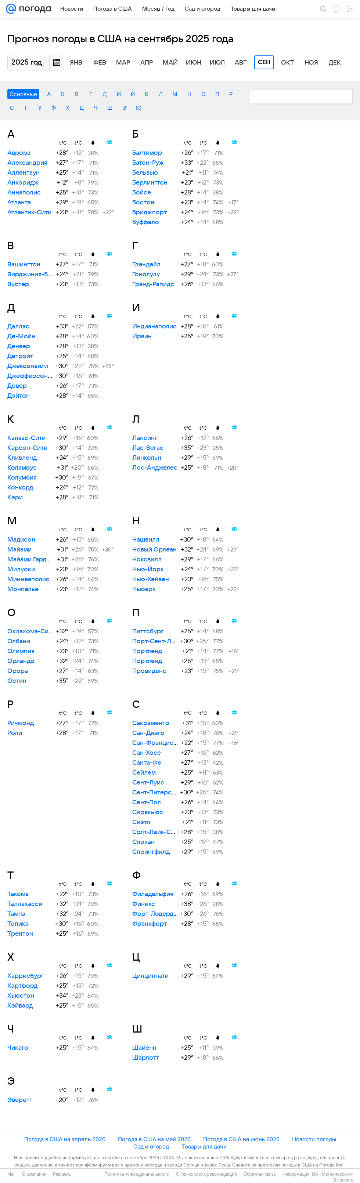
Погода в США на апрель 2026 (64, 1139)
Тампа (16, 914)
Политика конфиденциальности (136, 1174)
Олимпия (21, 651)
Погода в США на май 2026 (154, 1139)
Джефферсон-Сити (36, 376)
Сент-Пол (146, 802)
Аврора (18, 153)
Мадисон (21, 539)
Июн (193, 62)
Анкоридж (23, 182)
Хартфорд (22, 986)
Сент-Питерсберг (159, 792)
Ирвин (142, 336)
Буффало (145, 222)
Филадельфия (152, 894)
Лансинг (144, 438)
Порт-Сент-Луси (157, 641)
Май (170, 62)
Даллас (18, 326)
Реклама (62, 1174)
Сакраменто (150, 723)
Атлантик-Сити (29, 212)
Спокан (143, 842)
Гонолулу (146, 274)
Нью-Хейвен (150, 579)
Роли (14, 733)
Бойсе (141, 192)
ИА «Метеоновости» (332, 1174)
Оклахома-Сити (31, 631)
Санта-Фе (146, 763)
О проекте (342, 1180)
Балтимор (147, 153)
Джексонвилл (27, 366)
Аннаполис (24, 192)
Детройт (20, 356)
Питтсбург (147, 631)
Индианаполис (154, 326)
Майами (19, 549)
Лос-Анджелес (154, 468)
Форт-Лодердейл (158, 914)
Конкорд (20, 487)
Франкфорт (149, 924)
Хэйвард (20, 1005)
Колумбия (22, 477)
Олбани (18, 641)
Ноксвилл (147, 559)
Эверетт (19, 1100)
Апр (146, 62)
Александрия (27, 163)
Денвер (18, 346)
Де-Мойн (21, 336)
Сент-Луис (148, 782)
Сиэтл (141, 822)
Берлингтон (150, 182)
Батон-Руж (148, 163)
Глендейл (146, 264)
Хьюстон (20, 996)
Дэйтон (18, 396)
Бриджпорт (149, 212)
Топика (18, 924)
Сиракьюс (147, 812)
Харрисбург (25, 976)
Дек (335, 62)
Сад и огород (151, 1146)
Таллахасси (24, 904)
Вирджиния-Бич (31, 274)
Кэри (15, 497)
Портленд (147, 651)
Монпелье (23, 589)
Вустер (18, 284)
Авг (240, 62)
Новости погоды (314, 1139)
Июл (217, 62)
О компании (34, 1174)
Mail (11, 1174)
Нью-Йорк (148, 569)
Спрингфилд (151, 852)
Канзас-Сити (26, 438)
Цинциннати (150, 976)
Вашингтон (23, 264)
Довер (17, 386)
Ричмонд (20, 723)
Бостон (143, 202)
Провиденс (149, 671)
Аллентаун (23, 173)
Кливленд (22, 458)
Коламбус (22, 468)
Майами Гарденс (32, 559)
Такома (18, 894)
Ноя (311, 62)
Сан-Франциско (156, 743)
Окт (287, 62)
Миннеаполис (28, 579)
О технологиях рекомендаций (206, 1174)
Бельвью (145, 173)
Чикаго (17, 1048)
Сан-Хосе (146, 753)
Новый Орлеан (154, 549)
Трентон (20, 934)
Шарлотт (145, 1058)
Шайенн (144, 1048)
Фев (99, 62)
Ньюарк (144, 589)
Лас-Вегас (147, 448)
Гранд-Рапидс (153, 284)
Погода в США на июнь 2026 (241, 1139)
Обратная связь (260, 1174)
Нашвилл (145, 539)
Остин (16, 681)
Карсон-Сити (27, 448)
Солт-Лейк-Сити (156, 832)
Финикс (143, 904)
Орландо (21, 661)
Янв (76, 62)
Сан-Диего (148, 733)
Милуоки (21, 569)
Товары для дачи (204, 1146)
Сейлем (144, 772)
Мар (123, 62)
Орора (17, 671)
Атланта (19, 202)
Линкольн (146, 458)
